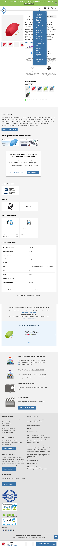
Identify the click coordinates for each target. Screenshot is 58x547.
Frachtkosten (19, 539)
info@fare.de (25, 312)
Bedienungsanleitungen (33, 430)
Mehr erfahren (9, 453)
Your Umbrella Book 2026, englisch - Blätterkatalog (32, 380)
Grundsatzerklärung (32, 465)
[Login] (48, 8)
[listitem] (4, 44)
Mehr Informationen (17, 172)
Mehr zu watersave (9, 129)
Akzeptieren (32, 172)
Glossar (29, 433)
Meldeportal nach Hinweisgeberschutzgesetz (37, 473)
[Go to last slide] (4, 30)
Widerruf (39, 539)
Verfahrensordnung (32, 468)
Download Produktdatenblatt (28, 296)
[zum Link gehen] (10, 412)
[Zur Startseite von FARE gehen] (4, 14)
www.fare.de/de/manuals (28, 318)
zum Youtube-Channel (27, 412)
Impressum (27, 539)
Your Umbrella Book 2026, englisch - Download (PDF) (32, 379)
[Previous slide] (3, 337)
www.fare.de (33, 312)
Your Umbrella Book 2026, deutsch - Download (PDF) (32, 365)
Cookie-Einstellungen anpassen (42, 456)
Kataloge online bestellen (25, 369)
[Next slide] (21, 30)
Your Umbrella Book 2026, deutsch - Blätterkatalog (32, 367)
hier (46, 392)
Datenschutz (33, 539)
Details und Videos (30, 43)
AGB (23, 539)
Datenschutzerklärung (33, 447)
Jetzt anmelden (9, 489)
